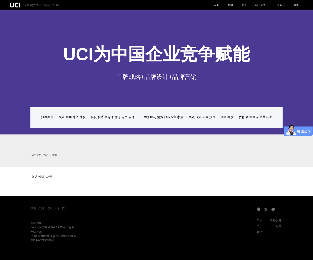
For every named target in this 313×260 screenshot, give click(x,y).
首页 (216, 5)
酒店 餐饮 (227, 117)
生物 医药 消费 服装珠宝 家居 (163, 117)
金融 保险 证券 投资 (201, 117)
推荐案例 (47, 117)
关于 (244, 5)
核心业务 (260, 5)
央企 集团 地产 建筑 (72, 117)
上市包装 (280, 5)
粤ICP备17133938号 (42, 240)
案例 (230, 5)
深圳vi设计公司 (42, 176)
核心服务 (276, 220)
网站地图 (35, 222)
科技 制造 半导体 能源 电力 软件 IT (114, 117)
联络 (296, 5)
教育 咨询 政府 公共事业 (255, 117)
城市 (54, 155)
